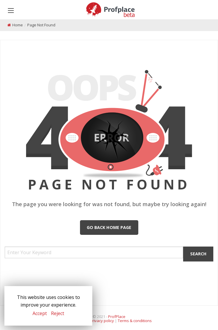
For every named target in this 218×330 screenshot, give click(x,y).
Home (17, 25)
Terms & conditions (135, 320)
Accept (40, 313)
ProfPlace (116, 316)
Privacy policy (102, 320)
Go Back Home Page (109, 227)
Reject (57, 313)
